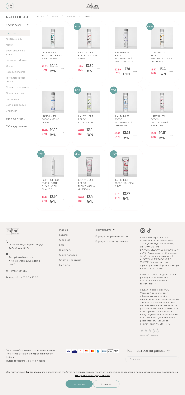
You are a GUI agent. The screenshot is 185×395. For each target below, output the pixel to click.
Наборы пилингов (15, 71)
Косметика (13, 25)
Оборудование (16, 126)
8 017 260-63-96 (162, 324)
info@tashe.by (19, 270)
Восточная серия (16, 104)
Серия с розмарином (17, 87)
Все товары (12, 99)
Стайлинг (11, 110)
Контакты (64, 265)
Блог (61, 244)
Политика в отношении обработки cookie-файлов (30, 355)
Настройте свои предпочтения (92, 375)
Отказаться (106, 384)
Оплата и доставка (70, 260)
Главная (40, 16)
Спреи (9, 66)
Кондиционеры (14, 38)
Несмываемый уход (16, 60)
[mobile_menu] (150, 6)
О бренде (64, 239)
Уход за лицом (15, 119)
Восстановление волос (15, 52)
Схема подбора (68, 255)
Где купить (65, 249)
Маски (9, 44)
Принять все (79, 384)
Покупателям (103, 230)
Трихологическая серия (15, 79)
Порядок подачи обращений (111, 241)
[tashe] (92, 5)
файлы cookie (33, 372)
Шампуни (11, 33)
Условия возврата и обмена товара (25, 360)
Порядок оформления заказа (111, 236)
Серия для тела (15, 93)
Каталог (55, 16)
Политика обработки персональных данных (30, 350)
